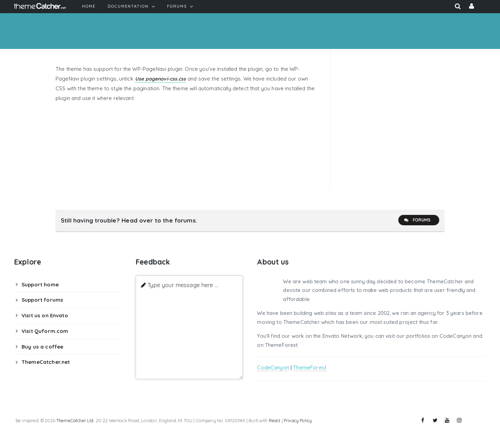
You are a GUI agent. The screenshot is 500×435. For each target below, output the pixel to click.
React (275, 420)
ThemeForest (309, 367)
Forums (417, 220)
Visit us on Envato (45, 315)
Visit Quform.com (45, 331)
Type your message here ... (183, 284)
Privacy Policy (298, 420)
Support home (40, 284)
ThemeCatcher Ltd (74, 420)
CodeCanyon (273, 367)
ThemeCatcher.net (46, 362)
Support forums (42, 299)
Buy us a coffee (42, 346)
